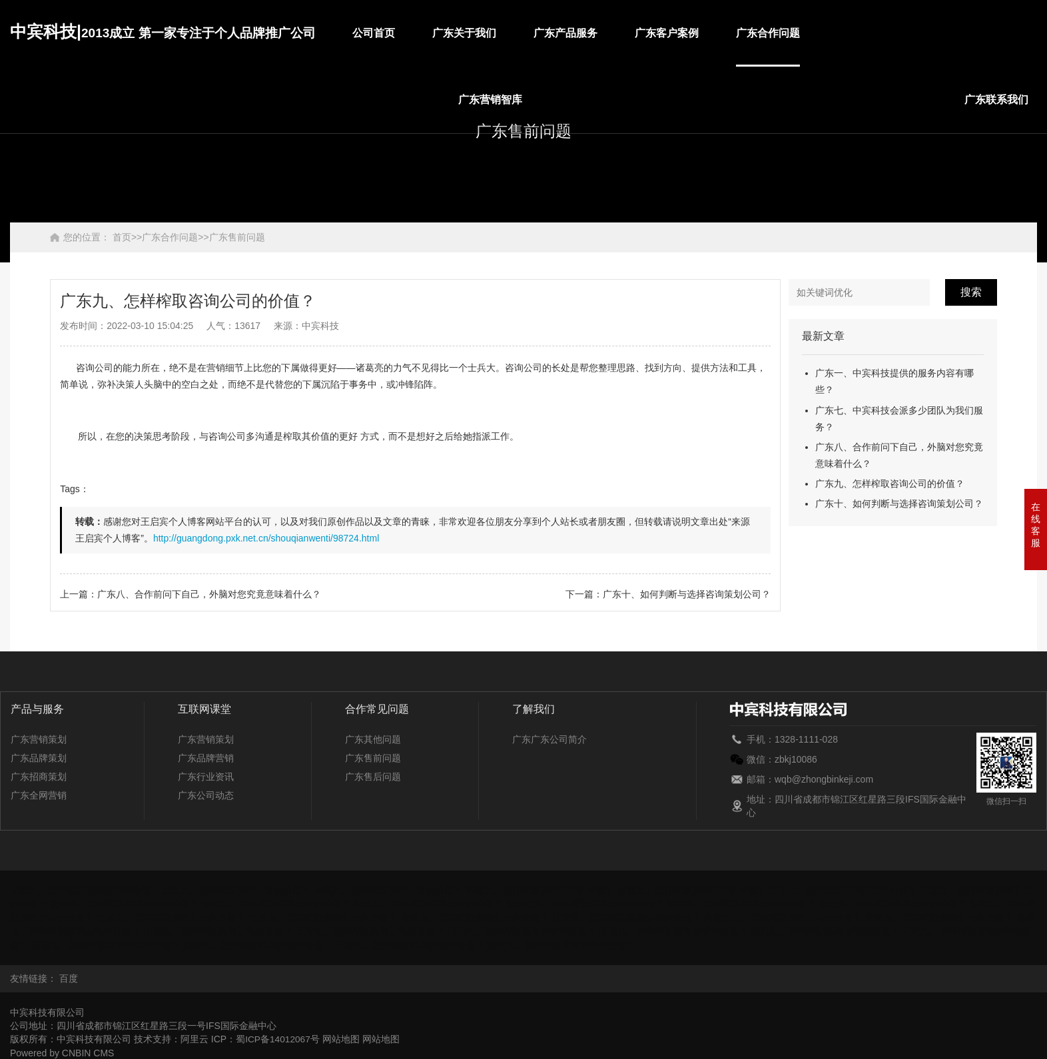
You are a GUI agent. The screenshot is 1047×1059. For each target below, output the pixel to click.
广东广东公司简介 (549, 739)
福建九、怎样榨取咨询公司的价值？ (540, 890)
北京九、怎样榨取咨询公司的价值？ (236, 890)
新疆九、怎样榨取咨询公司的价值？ (105, 943)
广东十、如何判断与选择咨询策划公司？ (899, 503)
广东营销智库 (490, 99)
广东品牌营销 (206, 758)
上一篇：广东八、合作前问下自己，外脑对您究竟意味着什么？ (190, 594)
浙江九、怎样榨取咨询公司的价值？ (561, 943)
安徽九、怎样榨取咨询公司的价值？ (84, 890)
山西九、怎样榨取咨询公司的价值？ (521, 930)
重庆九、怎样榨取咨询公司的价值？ (388, 890)
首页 (122, 237)
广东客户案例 (667, 33)
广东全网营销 (39, 795)
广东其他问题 (373, 739)
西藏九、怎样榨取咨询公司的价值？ (257, 943)
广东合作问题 (768, 33)
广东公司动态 (206, 795)
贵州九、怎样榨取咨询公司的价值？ (124, 903)
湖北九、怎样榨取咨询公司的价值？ (892, 903)
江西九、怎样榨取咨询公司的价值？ (323, 917)
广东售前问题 (237, 237)
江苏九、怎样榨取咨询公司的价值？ (171, 917)
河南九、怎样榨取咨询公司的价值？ (740, 903)
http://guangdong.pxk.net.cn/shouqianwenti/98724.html (266, 538)
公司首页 (373, 33)
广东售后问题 (373, 776)
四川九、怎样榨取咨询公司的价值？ (824, 930)
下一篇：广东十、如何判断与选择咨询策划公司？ (668, 594)
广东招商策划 (39, 776)
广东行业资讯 (206, 776)
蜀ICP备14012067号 (278, 1037)
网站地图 (342, 1037)
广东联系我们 (996, 99)
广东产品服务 (565, 33)
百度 (68, 977)
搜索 (971, 292)
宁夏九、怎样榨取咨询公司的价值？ (939, 917)
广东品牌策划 (39, 758)
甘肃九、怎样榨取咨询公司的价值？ (692, 890)
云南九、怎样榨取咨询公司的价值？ (409, 943)
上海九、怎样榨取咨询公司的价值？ (369, 930)
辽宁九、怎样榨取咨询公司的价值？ (626, 917)
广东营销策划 (39, 739)
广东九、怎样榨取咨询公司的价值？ (889, 483)
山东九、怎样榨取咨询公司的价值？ (217, 930)
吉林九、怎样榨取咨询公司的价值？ (474, 917)
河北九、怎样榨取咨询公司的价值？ (428, 903)
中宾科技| (163, 31)
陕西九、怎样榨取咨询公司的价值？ (673, 930)
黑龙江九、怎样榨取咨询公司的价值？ (585, 903)
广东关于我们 (464, 33)
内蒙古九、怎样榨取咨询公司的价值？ (782, 917)
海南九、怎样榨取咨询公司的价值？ (276, 903)
